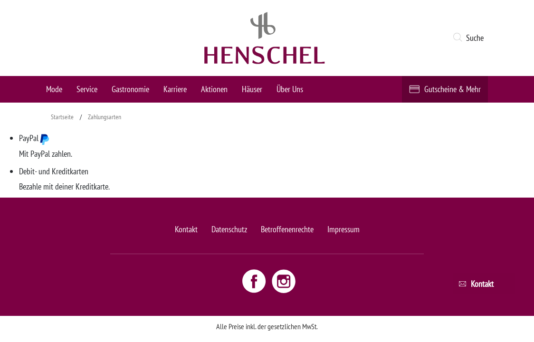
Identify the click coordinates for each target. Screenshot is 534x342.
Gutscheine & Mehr (452, 89)
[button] (470, 38)
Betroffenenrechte (287, 229)
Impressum (343, 229)
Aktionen (214, 89)
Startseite (62, 117)
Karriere (175, 89)
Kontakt (186, 229)
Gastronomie (130, 89)
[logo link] (264, 38)
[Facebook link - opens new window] (255, 280)
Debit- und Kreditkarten (53, 171)
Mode (54, 89)
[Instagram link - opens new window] (284, 280)
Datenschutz (229, 229)
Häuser (252, 89)
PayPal (34, 139)
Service (86, 89)
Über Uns (290, 89)
